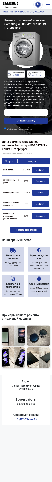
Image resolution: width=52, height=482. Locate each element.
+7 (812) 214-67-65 (26, 419)
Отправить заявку (26, 120)
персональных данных (25, 129)
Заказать (40, 170)
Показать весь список (26, 229)
